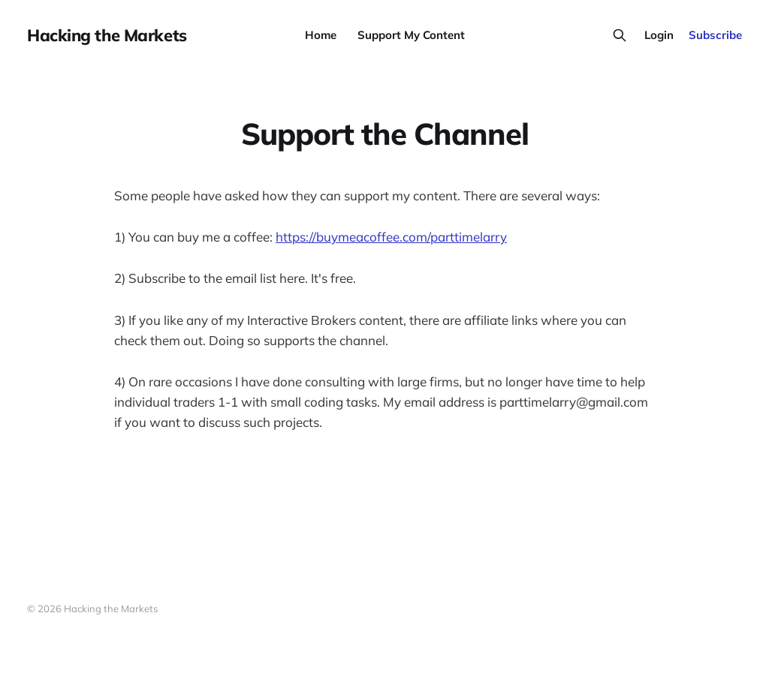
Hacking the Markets (107, 35)
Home (320, 35)
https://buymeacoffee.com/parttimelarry (391, 237)
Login (659, 35)
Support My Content (411, 35)
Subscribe (715, 35)
